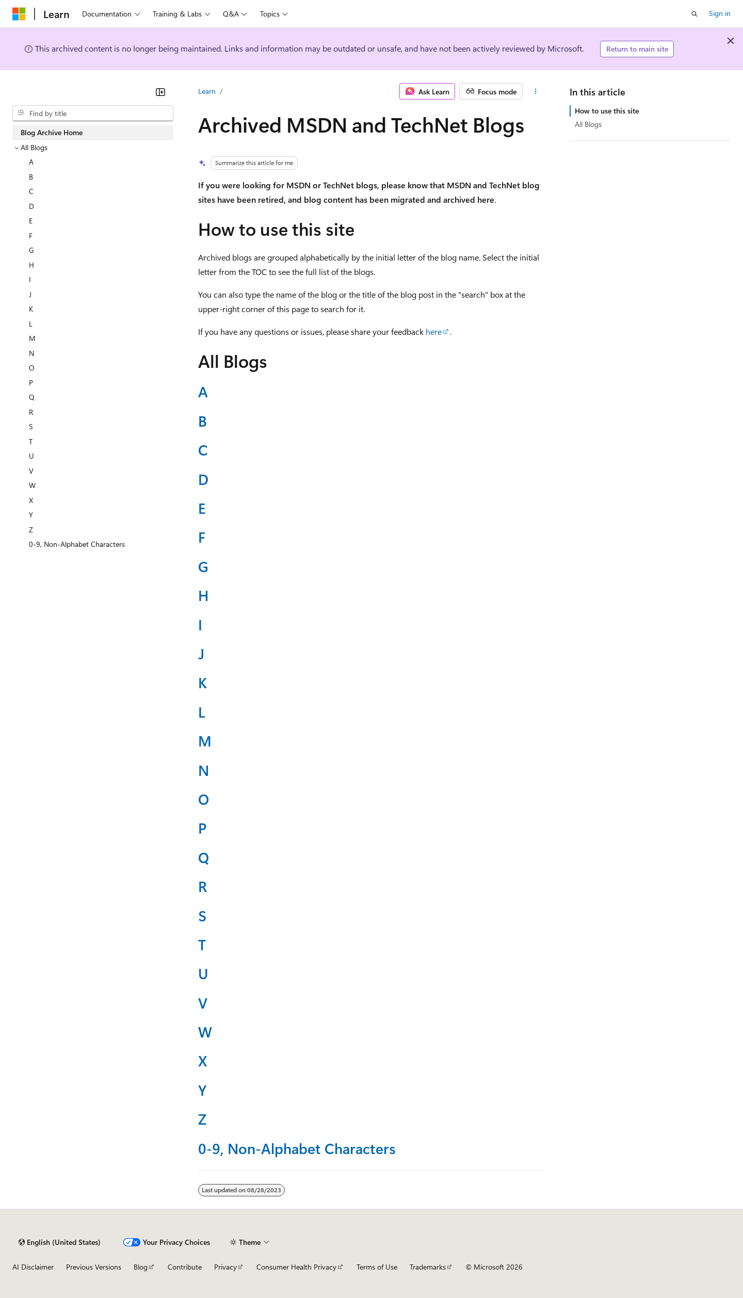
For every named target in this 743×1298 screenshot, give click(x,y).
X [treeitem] (31, 500)
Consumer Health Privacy (296, 1267)
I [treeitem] (30, 279)
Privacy (225, 1267)
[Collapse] (160, 92)
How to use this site (607, 111)
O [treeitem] (32, 367)
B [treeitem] (31, 177)
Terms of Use (377, 1267)
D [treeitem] (31, 206)
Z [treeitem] (31, 529)
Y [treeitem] (31, 515)
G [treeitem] (31, 250)
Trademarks (428, 1267)
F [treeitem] (31, 235)
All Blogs (588, 124)
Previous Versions (93, 1267)
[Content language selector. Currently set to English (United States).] (59, 1242)
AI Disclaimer (33, 1267)
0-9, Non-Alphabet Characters (297, 1148)
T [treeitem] (31, 441)
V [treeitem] (31, 471)
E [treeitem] (31, 220)
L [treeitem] (31, 324)
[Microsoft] (19, 14)
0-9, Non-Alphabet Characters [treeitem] (77, 544)
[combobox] (92, 113)
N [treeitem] (31, 353)
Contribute (185, 1267)
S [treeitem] (31, 426)
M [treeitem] (32, 338)
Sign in (720, 13)
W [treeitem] (32, 485)
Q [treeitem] (32, 397)
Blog (141, 1267)
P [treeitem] (31, 382)
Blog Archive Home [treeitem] (52, 132)
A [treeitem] (31, 162)
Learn (207, 91)
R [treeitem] (31, 412)
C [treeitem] (31, 191)
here (434, 331)
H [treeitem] (31, 265)
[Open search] (694, 14)
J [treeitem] (30, 294)
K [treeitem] (31, 309)
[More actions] (536, 91)
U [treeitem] (31, 456)
